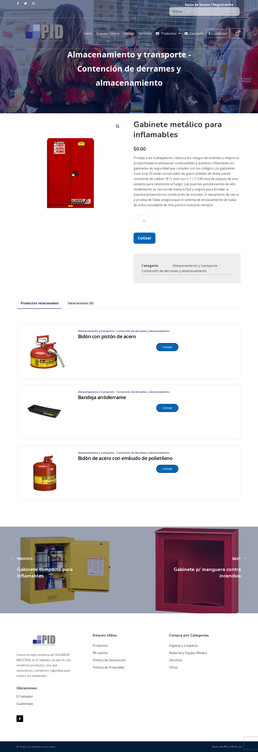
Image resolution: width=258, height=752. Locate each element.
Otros (173, 667)
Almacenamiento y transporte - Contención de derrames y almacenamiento (124, 331)
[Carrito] (237, 33)
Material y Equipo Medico (188, 653)
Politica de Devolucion (109, 660)
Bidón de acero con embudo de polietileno (125, 458)
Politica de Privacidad (108, 667)
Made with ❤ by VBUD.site (227, 746)
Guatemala (24, 703)
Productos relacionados (40, 303)
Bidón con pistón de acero (107, 336)
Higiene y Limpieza (183, 645)
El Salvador (24, 696)
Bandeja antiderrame (102, 397)
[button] (117, 126)
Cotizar (144, 238)
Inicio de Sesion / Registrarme (209, 4)
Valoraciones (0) (81, 303)
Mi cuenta (100, 653)
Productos (100, 645)
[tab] (39, 303)
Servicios (175, 660)
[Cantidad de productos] (146, 221)
